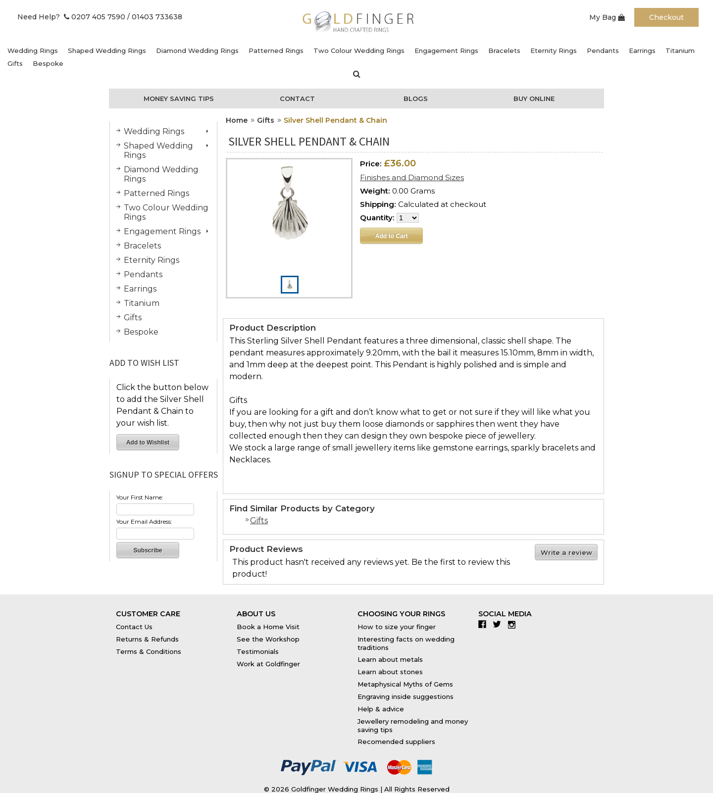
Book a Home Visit (268, 627)
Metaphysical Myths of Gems (405, 684)
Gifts (15, 63)
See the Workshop (268, 639)
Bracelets (504, 50)
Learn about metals (390, 659)
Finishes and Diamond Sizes (412, 177)
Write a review (566, 552)
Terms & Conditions (148, 651)
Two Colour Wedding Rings (359, 50)
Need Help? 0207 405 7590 (71, 16)
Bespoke (48, 63)
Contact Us (134, 627)
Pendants (603, 50)
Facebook (484, 624)
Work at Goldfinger (268, 664)
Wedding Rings (32, 50)
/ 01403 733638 (154, 16)
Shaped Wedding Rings (107, 50)
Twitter (499, 624)
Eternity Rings (553, 50)
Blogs (416, 98)
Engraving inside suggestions (405, 696)
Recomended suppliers (396, 741)
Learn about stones (390, 672)
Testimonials (258, 651)
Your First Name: (139, 497)
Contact (297, 98)
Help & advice (380, 709)
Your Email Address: (144, 521)
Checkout (666, 17)
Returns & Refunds (147, 639)
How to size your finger (396, 627)
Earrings (642, 50)
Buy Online (534, 98)
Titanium (680, 50)
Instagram (514, 624)
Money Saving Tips (179, 98)
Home (237, 120)
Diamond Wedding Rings (197, 50)
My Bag (607, 17)
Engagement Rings (446, 50)
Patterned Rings (276, 50)
